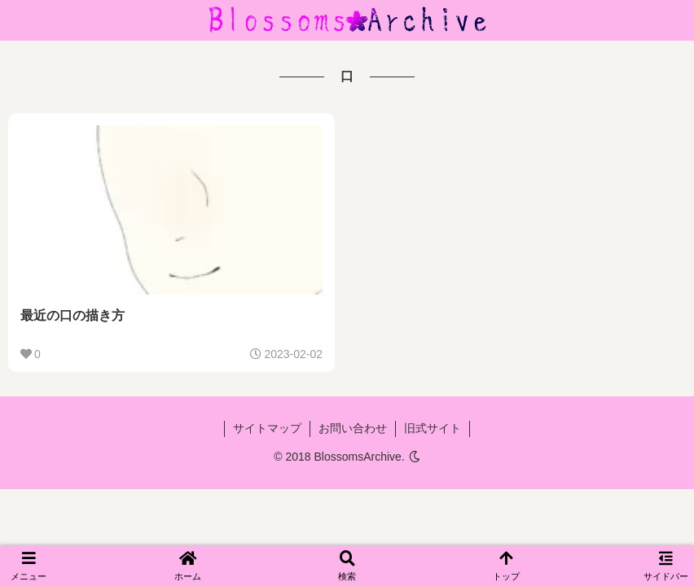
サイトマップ (267, 428)
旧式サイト (432, 428)
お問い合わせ (352, 428)
